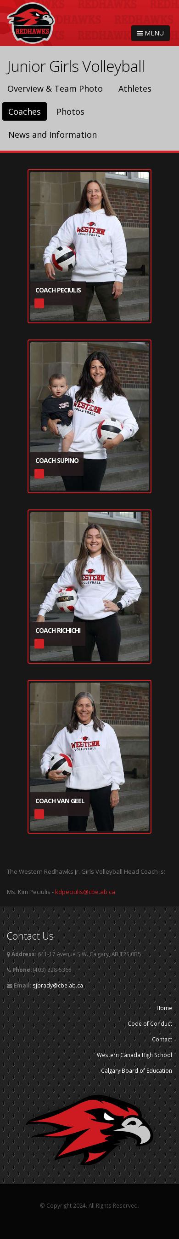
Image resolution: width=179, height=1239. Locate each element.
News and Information (52, 134)
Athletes (134, 88)
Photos (70, 111)
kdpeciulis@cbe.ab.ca (85, 892)
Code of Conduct (150, 1023)
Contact (162, 1039)
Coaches (24, 111)
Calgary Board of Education (136, 1070)
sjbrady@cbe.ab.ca (58, 985)
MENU (150, 33)
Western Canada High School (134, 1054)
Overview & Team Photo (55, 88)
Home (164, 1007)
